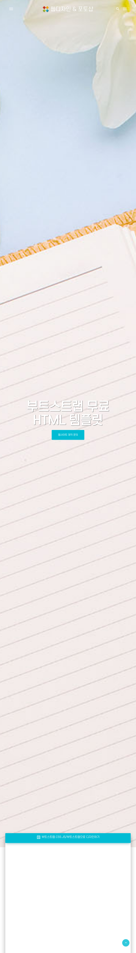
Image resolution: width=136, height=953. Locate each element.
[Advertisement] (68, 873)
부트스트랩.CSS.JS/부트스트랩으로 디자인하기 (68, 837)
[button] (117, 9)
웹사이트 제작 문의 (68, 434)
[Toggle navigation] (125, 9)
